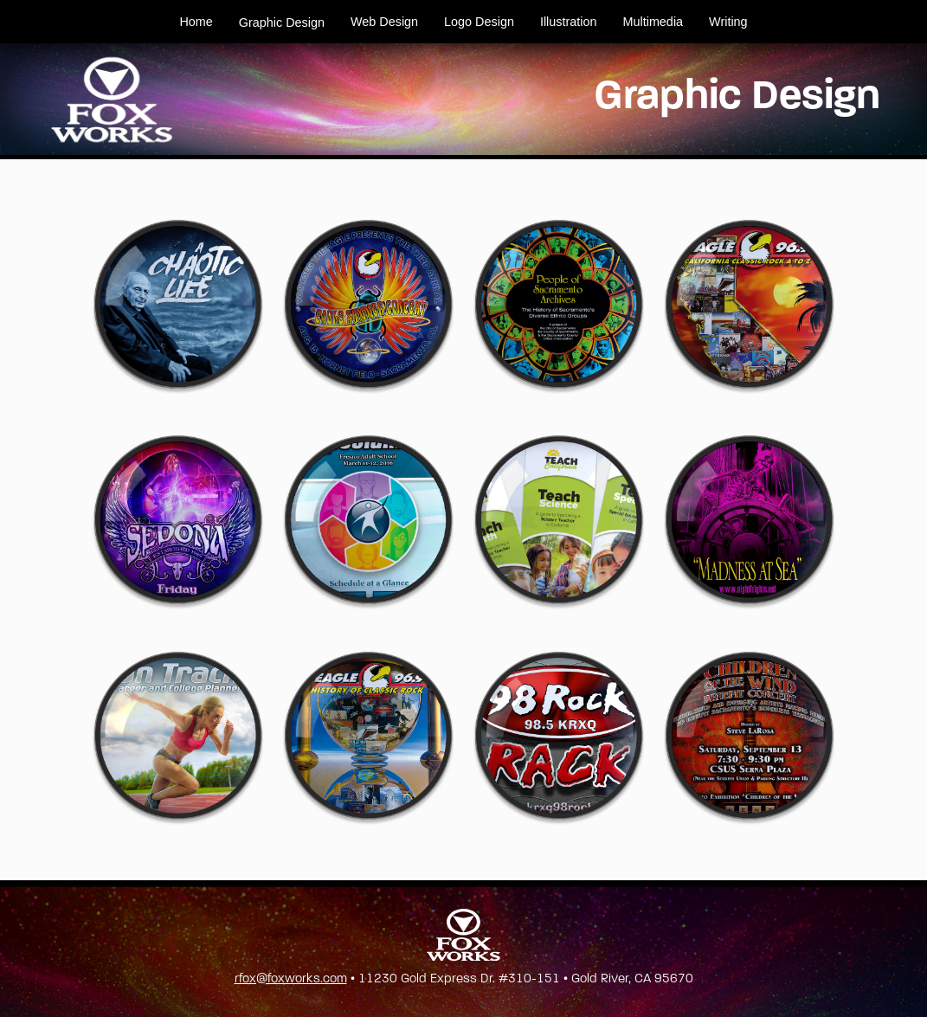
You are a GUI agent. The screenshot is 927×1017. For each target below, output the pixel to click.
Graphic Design (282, 22)
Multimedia (653, 22)
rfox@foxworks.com (291, 978)
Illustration (568, 22)
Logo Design (479, 22)
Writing (728, 22)
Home (195, 22)
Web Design (384, 22)
